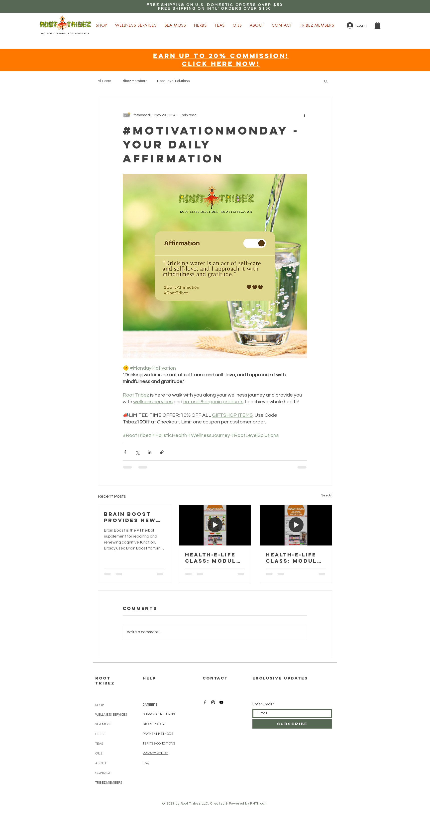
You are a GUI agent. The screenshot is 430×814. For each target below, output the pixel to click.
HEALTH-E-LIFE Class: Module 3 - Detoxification (294, 557)
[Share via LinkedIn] (149, 452)
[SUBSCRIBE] (292, 724)
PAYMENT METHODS (158, 734)
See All (326, 495)
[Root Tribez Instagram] (213, 702)
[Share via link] (161, 452)
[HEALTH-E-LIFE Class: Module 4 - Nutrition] (215, 525)
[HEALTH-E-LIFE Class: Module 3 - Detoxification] (296, 525)
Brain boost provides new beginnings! (130, 517)
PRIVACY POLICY (155, 753)
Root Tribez (191, 803)
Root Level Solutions (173, 81)
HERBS (100, 734)
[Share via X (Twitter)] (137, 452)
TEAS (99, 744)
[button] (377, 25)
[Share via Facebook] (125, 452)
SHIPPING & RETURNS (159, 714)
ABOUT (100, 763)
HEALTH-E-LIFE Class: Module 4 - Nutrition (212, 557)
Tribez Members (134, 81)
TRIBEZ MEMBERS (108, 782)
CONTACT (102, 773)
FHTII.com (258, 803)
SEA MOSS (103, 724)
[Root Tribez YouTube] (221, 702)
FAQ (146, 763)
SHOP (99, 705)
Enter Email (262, 704)
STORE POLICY (154, 724)
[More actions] (304, 115)
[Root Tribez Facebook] (205, 702)
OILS (98, 753)
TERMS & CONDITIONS (159, 743)
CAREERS (150, 704)
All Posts (104, 81)
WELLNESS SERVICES (111, 714)
